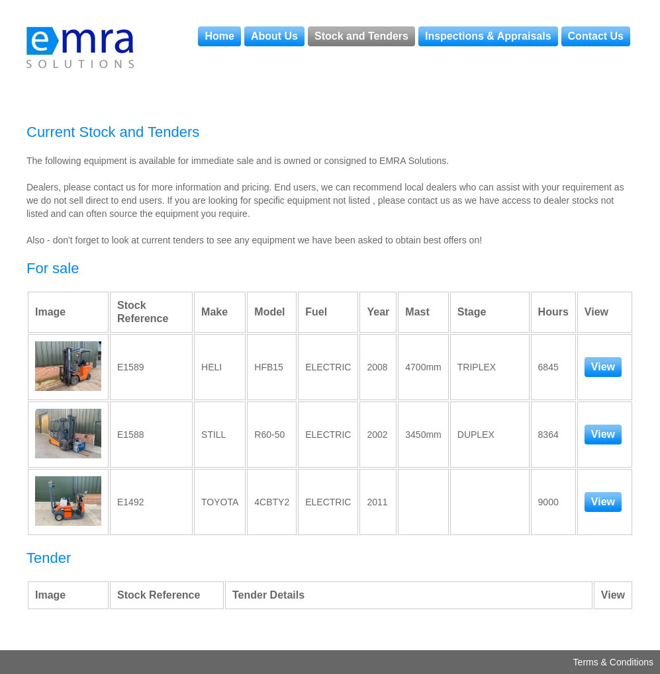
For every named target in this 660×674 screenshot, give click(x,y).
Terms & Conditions (613, 662)
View (603, 366)
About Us (274, 36)
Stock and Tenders (361, 36)
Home (219, 36)
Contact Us (596, 36)
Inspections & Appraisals (488, 36)
